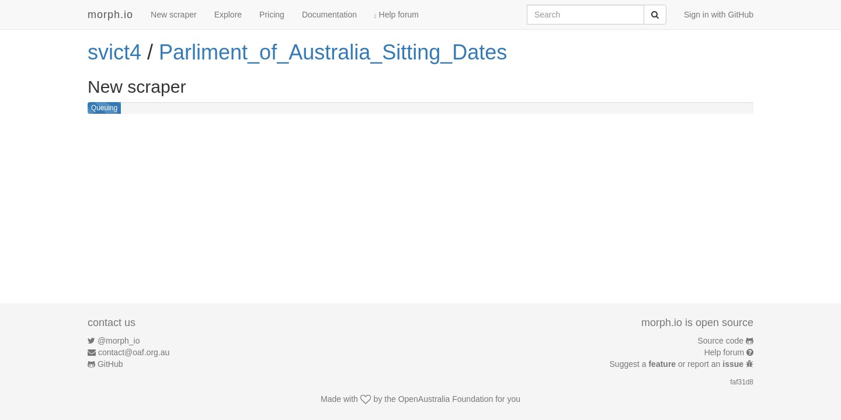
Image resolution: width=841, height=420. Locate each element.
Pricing (271, 14)
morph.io (110, 14)
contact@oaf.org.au (133, 352)
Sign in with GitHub (718, 14)
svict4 (114, 52)
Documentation (329, 14)
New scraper (174, 14)
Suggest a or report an (678, 364)
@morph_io (119, 340)
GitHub (110, 364)
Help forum (396, 14)
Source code (721, 340)
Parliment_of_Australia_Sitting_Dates (333, 52)
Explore (228, 14)
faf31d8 (741, 382)
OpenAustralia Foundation (446, 399)
